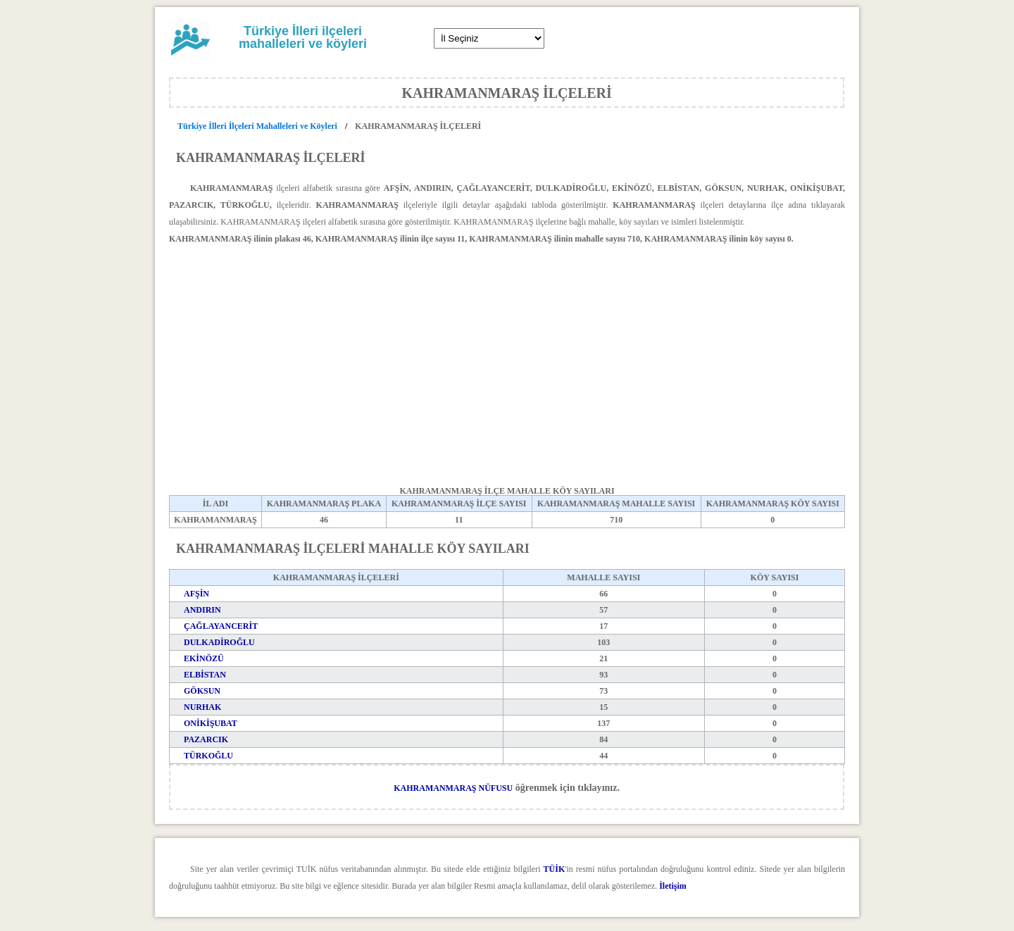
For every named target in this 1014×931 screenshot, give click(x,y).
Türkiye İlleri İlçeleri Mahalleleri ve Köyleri (258, 126)
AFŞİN (196, 593)
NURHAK (202, 707)
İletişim (673, 886)
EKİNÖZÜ (204, 658)
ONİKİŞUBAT (210, 723)
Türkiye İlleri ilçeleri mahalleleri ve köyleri (303, 37)
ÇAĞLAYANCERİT (221, 626)
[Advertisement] (507, 354)
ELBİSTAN (205, 674)
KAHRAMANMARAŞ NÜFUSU (453, 788)
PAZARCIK (206, 739)
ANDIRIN (202, 610)
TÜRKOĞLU (208, 755)
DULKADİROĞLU (219, 642)
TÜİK (554, 869)
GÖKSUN (202, 691)
